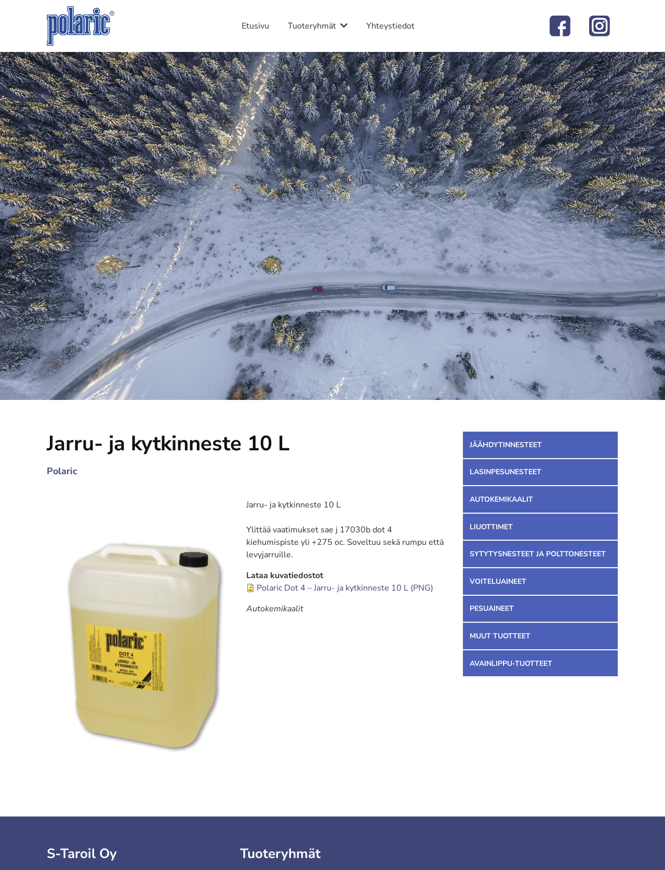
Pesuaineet (492, 608)
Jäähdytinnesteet (506, 445)
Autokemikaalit (501, 499)
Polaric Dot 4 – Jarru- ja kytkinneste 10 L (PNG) (345, 588)
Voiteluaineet (498, 581)
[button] (146, 635)
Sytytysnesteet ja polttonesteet (538, 554)
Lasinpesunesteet (505, 472)
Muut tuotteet (500, 636)
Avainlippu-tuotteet (511, 663)
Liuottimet (491, 527)
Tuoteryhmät (312, 26)
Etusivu (255, 26)
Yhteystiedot (390, 26)
